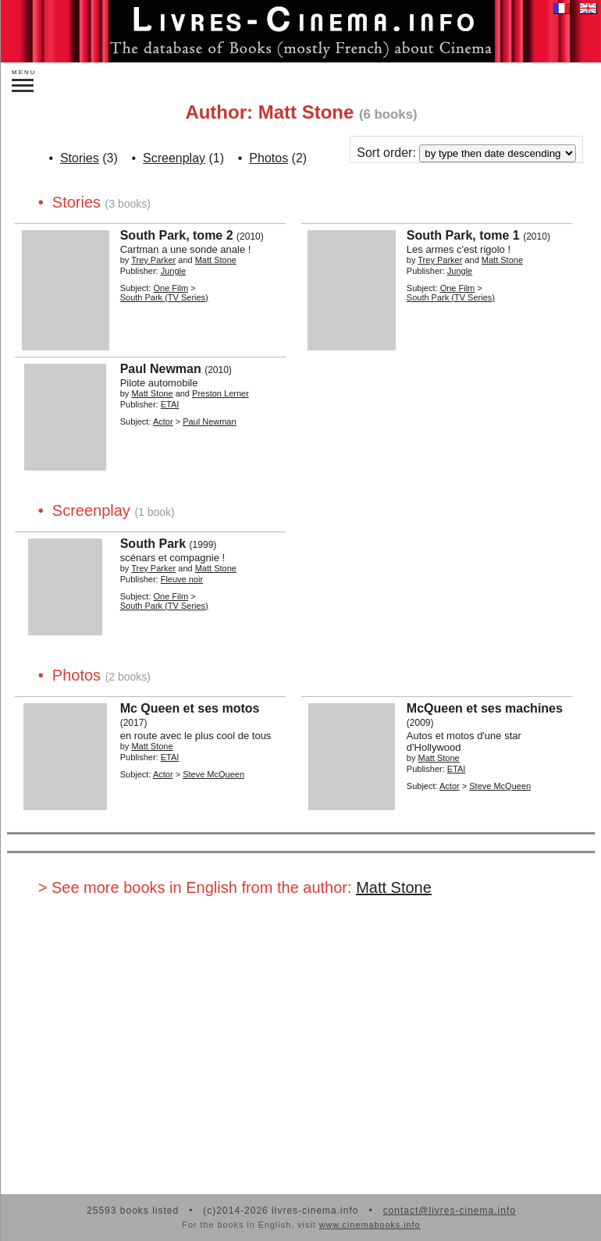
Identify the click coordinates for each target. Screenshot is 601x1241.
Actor (163, 421)
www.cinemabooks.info (370, 1224)
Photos (268, 158)
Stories (79, 158)
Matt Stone (394, 887)
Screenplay (174, 158)
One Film (171, 288)
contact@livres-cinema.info (449, 1210)
